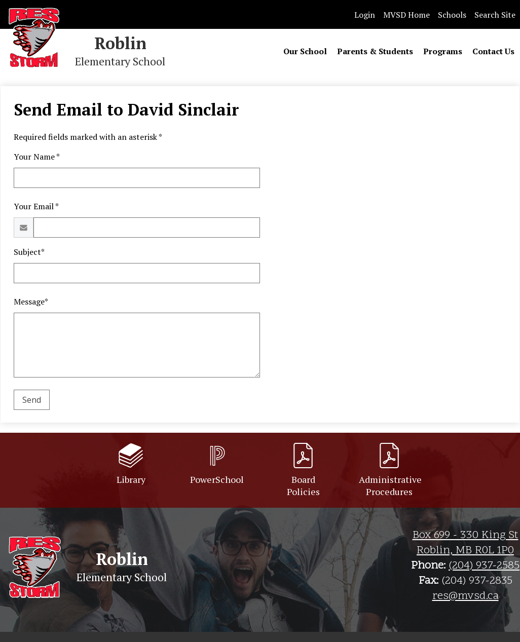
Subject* (29, 251)
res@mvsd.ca (465, 596)
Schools (452, 14)
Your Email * (36, 206)
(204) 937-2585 (484, 566)
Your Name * (37, 156)
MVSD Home (406, 14)
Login (364, 14)
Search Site (494, 14)
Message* (31, 301)
